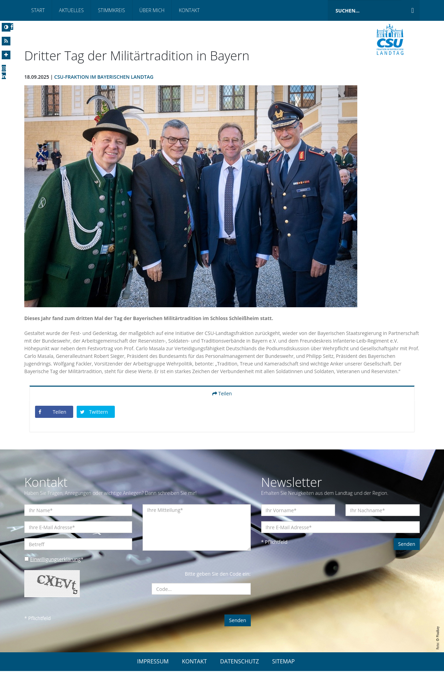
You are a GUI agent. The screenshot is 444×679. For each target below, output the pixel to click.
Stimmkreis (111, 10)
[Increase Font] (6, 55)
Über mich (152, 10)
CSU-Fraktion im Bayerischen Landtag (104, 77)
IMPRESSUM (153, 669)
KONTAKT (194, 669)
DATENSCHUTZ (239, 669)
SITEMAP (283, 669)
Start (38, 10)
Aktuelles (71, 10)
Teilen (222, 401)
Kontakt (189, 10)
